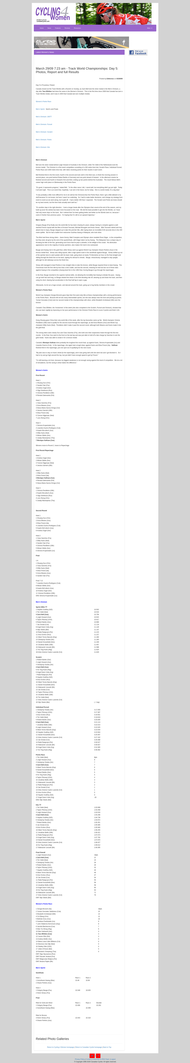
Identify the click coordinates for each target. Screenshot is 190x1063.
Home (42, 28)
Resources (77, 28)
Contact (88, 1059)
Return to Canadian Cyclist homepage (88, 1047)
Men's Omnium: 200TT (44, 117)
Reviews (67, 28)
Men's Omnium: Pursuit (44, 124)
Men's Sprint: (40, 109)
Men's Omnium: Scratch (44, 132)
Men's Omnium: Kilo (43, 147)
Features (58, 28)
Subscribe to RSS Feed (101, 1059)
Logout (113, 1059)
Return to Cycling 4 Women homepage (60, 1047)
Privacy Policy (80, 1059)
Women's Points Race (43, 101)
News (49, 28)
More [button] (149, 28)
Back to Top (107, 1047)
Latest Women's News (45, 52)
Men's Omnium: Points (44, 140)
